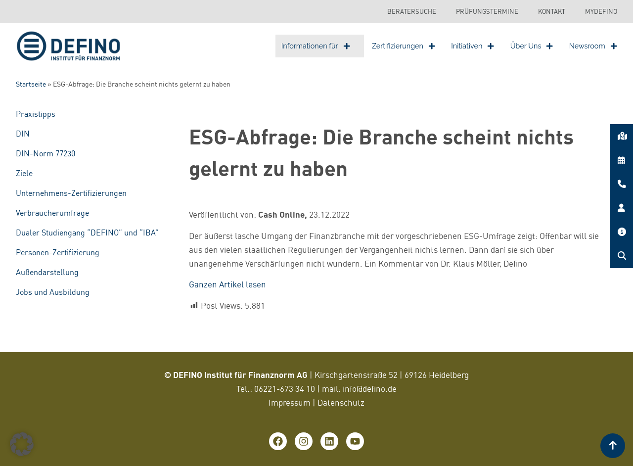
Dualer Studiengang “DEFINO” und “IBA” (87, 232)
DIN (23, 134)
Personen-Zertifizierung (57, 252)
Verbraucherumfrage (52, 213)
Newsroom (593, 46)
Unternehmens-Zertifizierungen (71, 193)
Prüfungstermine (487, 11)
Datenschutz (340, 402)
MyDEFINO (601, 11)
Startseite (31, 84)
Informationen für (315, 46)
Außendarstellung (47, 272)
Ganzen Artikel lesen (227, 284)
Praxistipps (35, 114)
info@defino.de (370, 388)
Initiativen (472, 46)
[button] (22, 444)
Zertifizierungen (403, 46)
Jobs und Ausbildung (53, 292)
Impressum (290, 402)
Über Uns (531, 46)
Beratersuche (411, 11)
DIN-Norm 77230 (45, 153)
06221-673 (274, 388)
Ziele (24, 173)
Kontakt (551, 11)
